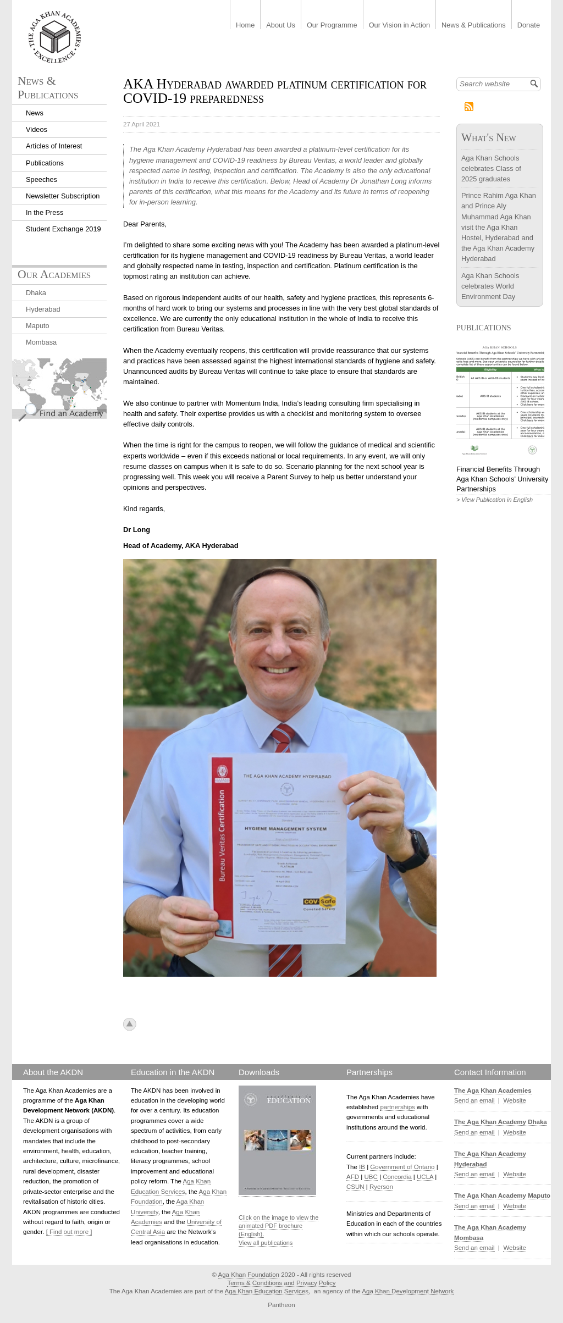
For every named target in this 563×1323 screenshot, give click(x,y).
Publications (45, 163)
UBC (370, 1176)
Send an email (474, 1100)
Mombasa (41, 342)
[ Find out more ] (69, 1231)
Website (514, 1100)
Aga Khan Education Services (266, 1291)
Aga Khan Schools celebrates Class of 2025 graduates (491, 168)
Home (245, 25)
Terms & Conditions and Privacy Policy (281, 1283)
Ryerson (381, 1186)
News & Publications (473, 25)
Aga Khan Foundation (248, 1274)
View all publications (265, 1242)
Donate (528, 25)
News (34, 113)
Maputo (37, 326)
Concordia (397, 1176)
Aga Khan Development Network (408, 1291)
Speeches (41, 179)
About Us (280, 25)
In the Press (44, 212)
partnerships (397, 1107)
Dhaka (36, 293)
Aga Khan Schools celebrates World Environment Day (490, 286)
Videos (36, 129)
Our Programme (332, 25)
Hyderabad (43, 309)
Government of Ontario (402, 1167)
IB (362, 1167)
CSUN (355, 1186)
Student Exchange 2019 (63, 229)
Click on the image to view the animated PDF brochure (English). (278, 1226)
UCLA (425, 1176)
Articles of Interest (54, 146)
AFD (352, 1176)
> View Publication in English (494, 499)
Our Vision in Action (399, 25)
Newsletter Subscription (63, 196)
